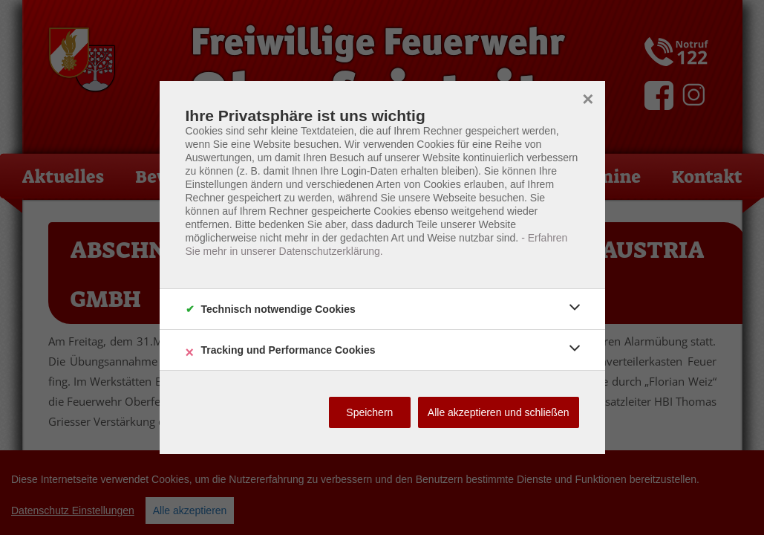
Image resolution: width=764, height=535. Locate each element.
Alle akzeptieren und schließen (498, 412)
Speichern (369, 412)
